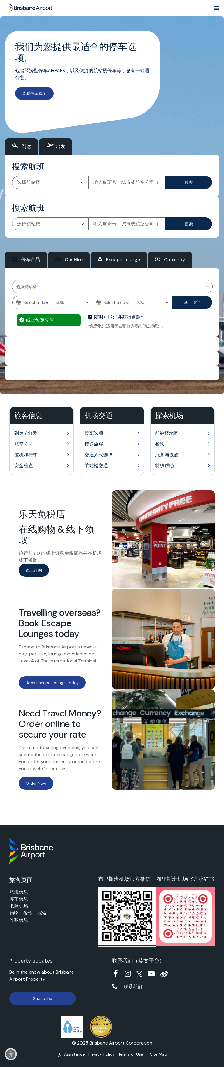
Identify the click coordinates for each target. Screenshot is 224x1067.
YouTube (151, 973)
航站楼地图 (166, 433)
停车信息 (18, 899)
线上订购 (34, 570)
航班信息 (18, 892)
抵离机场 (18, 906)
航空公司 (23, 444)
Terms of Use (130, 1054)
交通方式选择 (99, 455)
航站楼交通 (96, 466)
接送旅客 (94, 444)
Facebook (115, 973)
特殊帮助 (164, 466)
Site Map (158, 1054)
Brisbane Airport (30, 6)
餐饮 (159, 444)
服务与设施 (166, 455)
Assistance (74, 1054)
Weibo (164, 973)
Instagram (128, 973)
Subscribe (42, 998)
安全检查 (23, 466)
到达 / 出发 (25, 433)
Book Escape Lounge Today (52, 682)
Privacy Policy (101, 1054)
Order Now (36, 783)
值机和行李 (26, 455)
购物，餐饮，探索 (28, 913)
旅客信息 (18, 920)
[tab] (21, 146)
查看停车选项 (34, 93)
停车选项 (94, 433)
